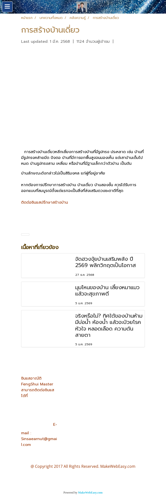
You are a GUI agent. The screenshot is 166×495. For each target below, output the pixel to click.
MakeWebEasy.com (90, 492)
